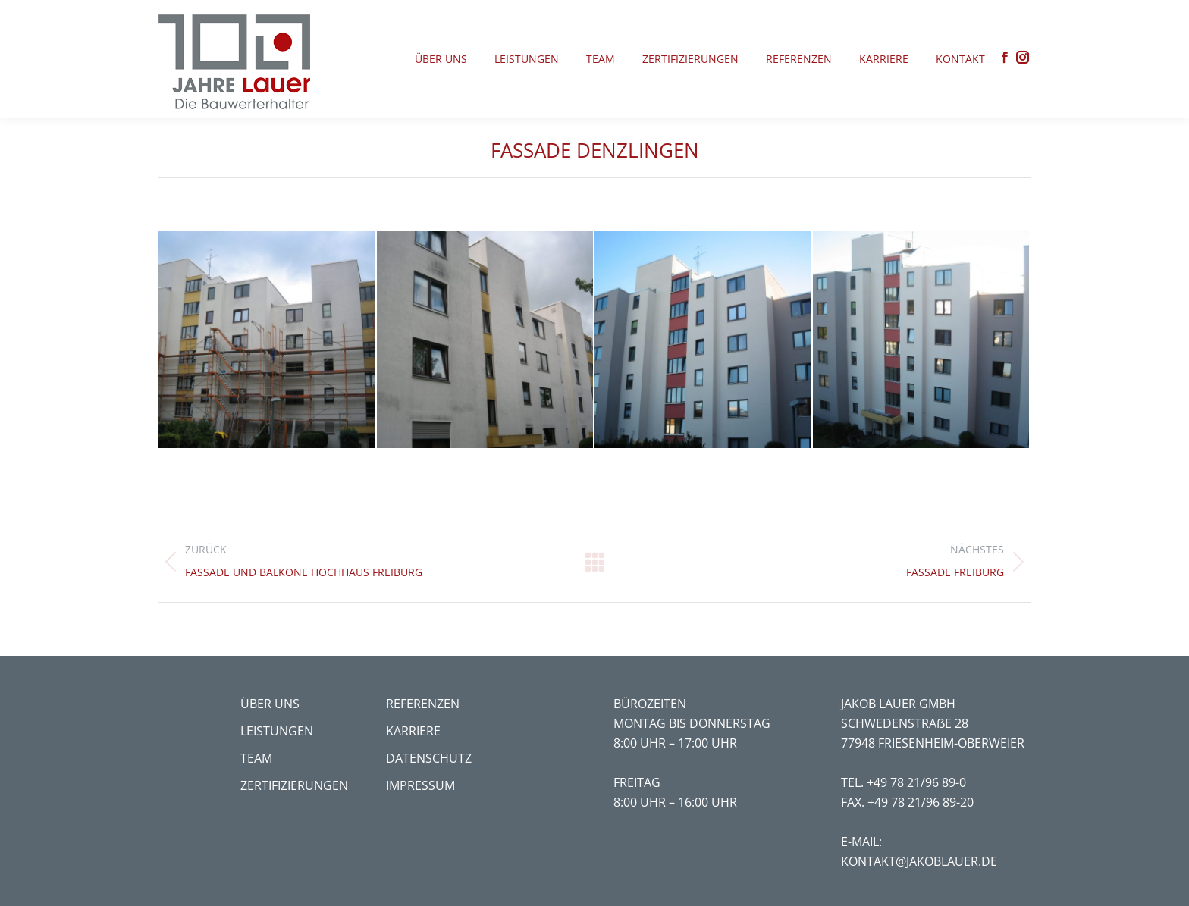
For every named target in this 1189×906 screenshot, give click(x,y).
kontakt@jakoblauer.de (919, 861)
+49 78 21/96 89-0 (916, 782)
